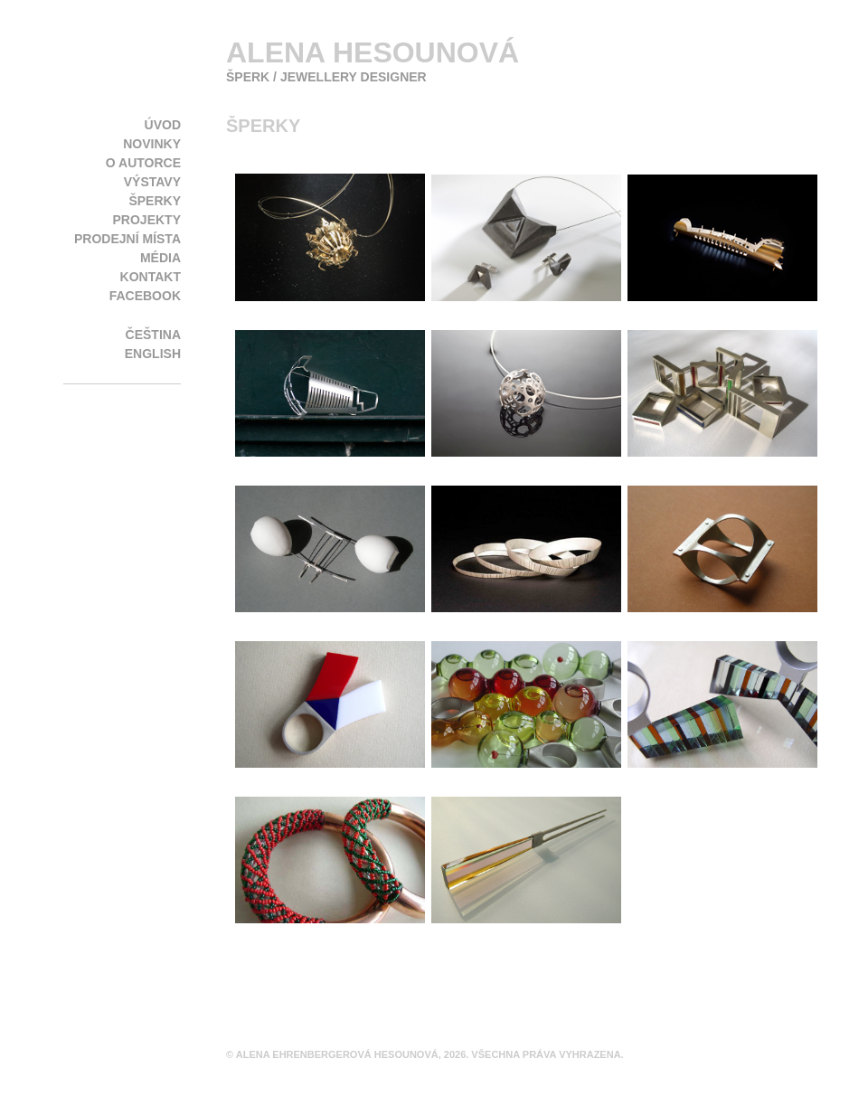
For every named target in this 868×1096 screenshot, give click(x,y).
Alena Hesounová (372, 52)
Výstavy (152, 182)
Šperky (154, 201)
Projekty (147, 220)
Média (160, 257)
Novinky (152, 144)
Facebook (145, 295)
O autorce (143, 163)
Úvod (163, 125)
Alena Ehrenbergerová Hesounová (337, 1054)
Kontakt (150, 276)
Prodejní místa (127, 238)
